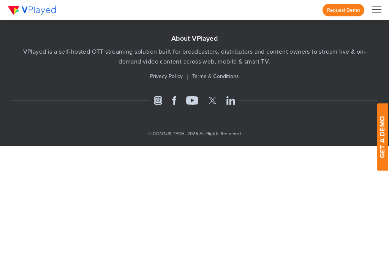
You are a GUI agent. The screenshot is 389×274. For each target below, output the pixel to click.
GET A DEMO (382, 137)
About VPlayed (194, 38)
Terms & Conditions (215, 76)
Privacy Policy (166, 76)
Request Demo (343, 10)
